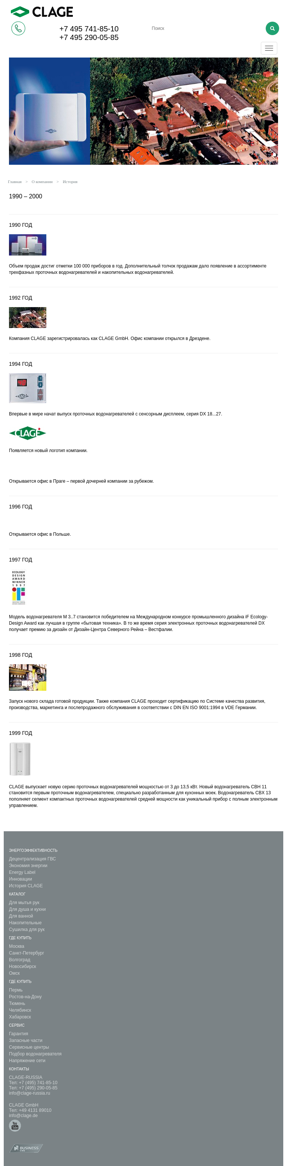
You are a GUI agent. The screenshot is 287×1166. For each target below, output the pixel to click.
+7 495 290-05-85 (88, 37)
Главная (15, 181)
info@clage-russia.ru (29, 1093)
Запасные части (25, 1040)
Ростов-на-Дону (25, 996)
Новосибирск (22, 966)
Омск (14, 973)
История (70, 181)
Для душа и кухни (27, 909)
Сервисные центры (29, 1047)
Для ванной (21, 916)
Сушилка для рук (26, 929)
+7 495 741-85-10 (88, 29)
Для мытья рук (24, 902)
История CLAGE (26, 885)
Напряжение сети (27, 1060)
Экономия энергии (28, 865)
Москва (16, 946)
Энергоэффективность (33, 850)
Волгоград (19, 959)
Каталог (17, 894)
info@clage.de (23, 1115)
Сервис (17, 1025)
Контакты (19, 1069)
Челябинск (20, 1010)
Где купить (20, 938)
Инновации (20, 879)
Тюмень (17, 1003)
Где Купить (20, 982)
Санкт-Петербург (26, 953)
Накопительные (25, 922)
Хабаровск (20, 1017)
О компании (42, 181)
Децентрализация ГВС (32, 859)
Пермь (15, 990)
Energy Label (22, 872)
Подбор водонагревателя (35, 1054)
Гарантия (18, 1033)
